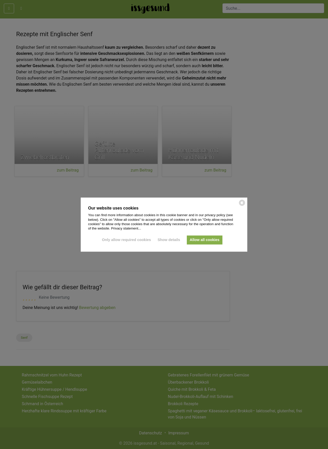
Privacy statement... (126, 229)
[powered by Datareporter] (242, 205)
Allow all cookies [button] (204, 240)
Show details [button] (169, 240)
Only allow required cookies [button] (126, 240)
